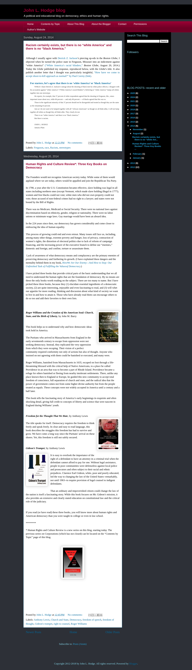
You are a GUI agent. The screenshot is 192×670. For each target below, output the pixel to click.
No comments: (75, 142)
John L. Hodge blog (44, 10)
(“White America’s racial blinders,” (64, 65)
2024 (133, 97)
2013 (133, 163)
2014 (133, 126)
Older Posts (112, 632)
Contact (122, 24)
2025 (133, 93)
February (137, 154)
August (137, 133)
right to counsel (62, 623)
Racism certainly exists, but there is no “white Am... (146, 138)
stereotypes (64, 147)
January (137, 158)
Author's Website (36, 29)
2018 (133, 109)
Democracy (75, 619)
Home (30, 24)
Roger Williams (79, 623)
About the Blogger (101, 24)
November (138, 129)
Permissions (140, 24)
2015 (133, 122)
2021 (133, 101)
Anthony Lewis (42, 619)
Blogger (133, 663)
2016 (133, 117)
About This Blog (75, 24)
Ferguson (38, 147)
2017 (133, 113)
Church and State (59, 619)
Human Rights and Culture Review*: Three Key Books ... (146, 146)
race (47, 147)
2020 (133, 105)
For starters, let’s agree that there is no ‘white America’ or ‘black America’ (70, 83)
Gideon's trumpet (43, 623)
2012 (133, 167)
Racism (54, 147)
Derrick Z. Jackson (67, 58)
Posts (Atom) (80, 644)
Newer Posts (33, 632)
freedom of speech (92, 619)
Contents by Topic (50, 24)
